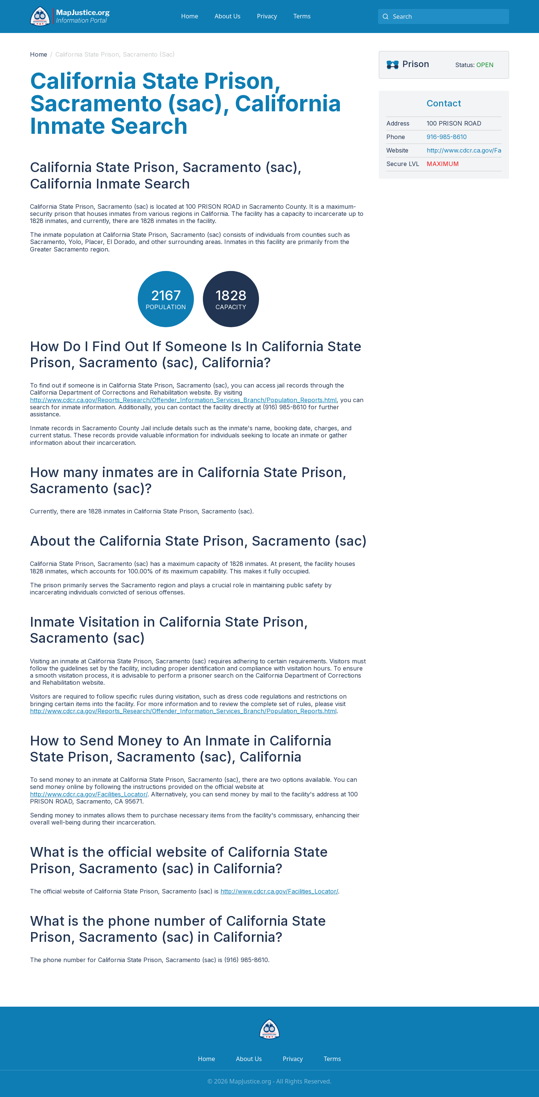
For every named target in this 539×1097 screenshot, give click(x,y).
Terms (302, 16)
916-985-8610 (447, 137)
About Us (228, 16)
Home (189, 16)
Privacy (267, 16)
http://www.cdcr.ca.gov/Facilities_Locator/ (88, 794)
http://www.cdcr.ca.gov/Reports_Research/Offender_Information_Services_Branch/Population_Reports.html (183, 400)
